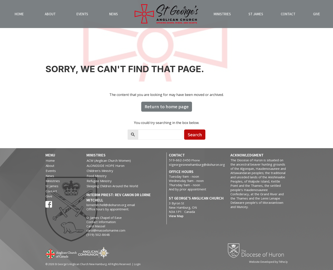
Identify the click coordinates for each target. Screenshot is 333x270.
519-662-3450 (179, 160)
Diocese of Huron (257, 250)
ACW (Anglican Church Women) (109, 160)
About (50, 14)
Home (19, 14)
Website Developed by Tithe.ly (268, 261)
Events (82, 14)
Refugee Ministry (99, 181)
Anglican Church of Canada (61, 253)
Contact (288, 14)
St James (255, 14)
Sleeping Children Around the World (112, 186)
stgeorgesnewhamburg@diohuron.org (197, 164)
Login (137, 264)
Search (195, 134)
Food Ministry (97, 176)
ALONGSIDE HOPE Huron (105, 165)
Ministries (222, 14)
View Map (176, 216)
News (113, 14)
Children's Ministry (100, 171)
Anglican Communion (94, 253)
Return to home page (167, 106)
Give (316, 14)
